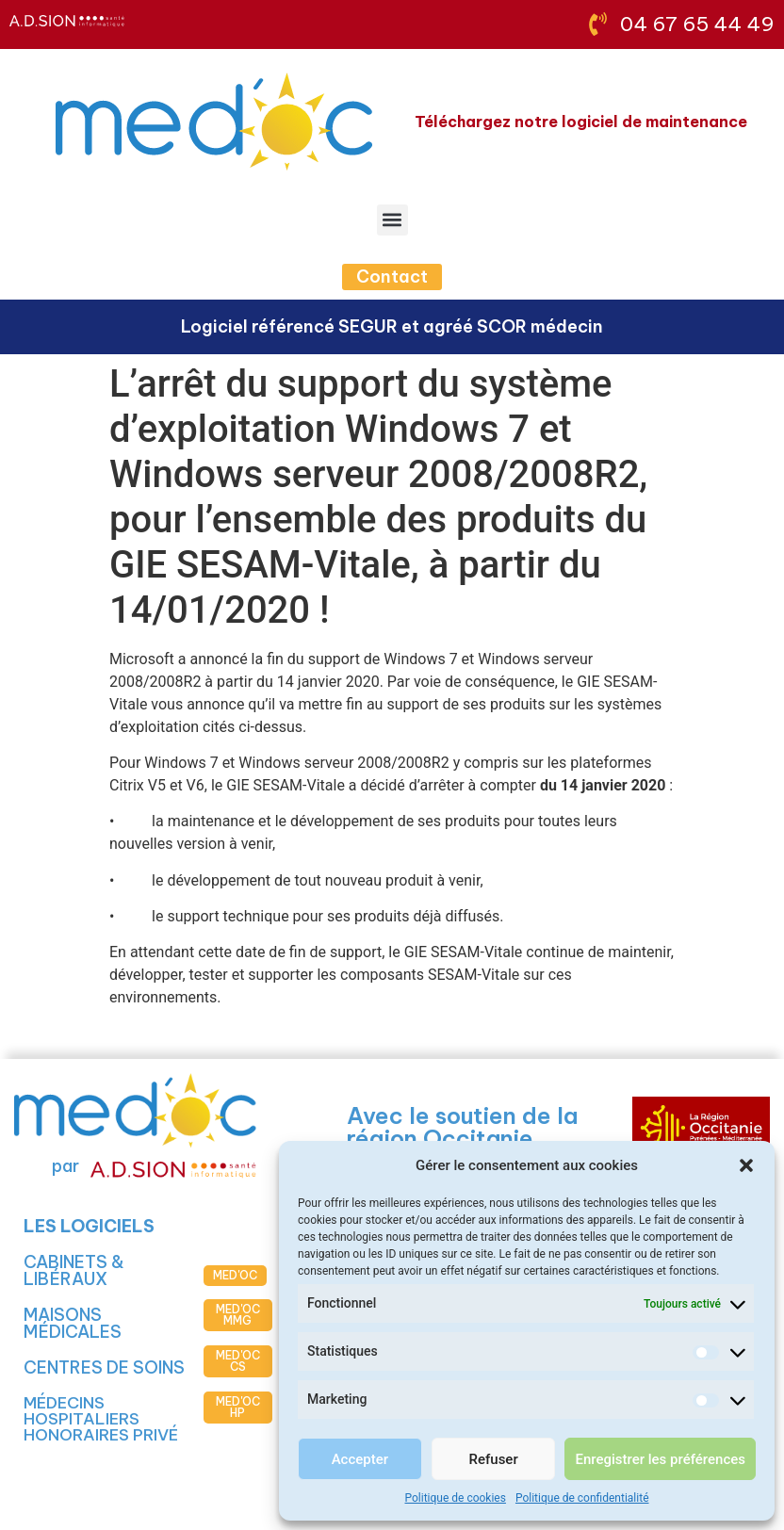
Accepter (360, 1459)
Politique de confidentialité (582, 1498)
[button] (746, 1165)
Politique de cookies (455, 1498)
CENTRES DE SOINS (104, 1367)
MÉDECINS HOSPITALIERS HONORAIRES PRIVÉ (101, 1418)
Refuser (493, 1459)
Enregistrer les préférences (660, 1459)
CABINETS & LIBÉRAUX (74, 1270)
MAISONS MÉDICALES (73, 1323)
